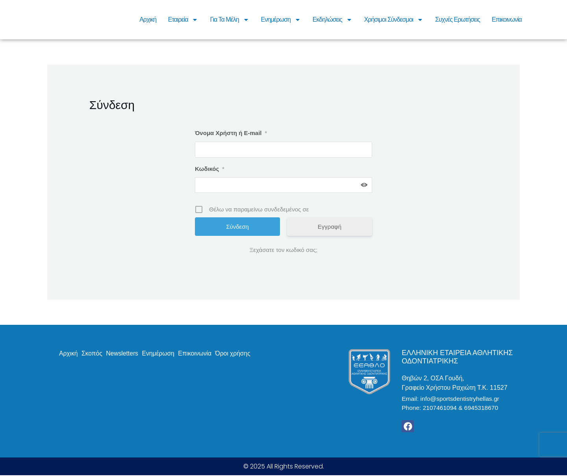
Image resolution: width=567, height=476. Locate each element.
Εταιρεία (183, 20)
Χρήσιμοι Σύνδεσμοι (393, 20)
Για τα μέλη (229, 20)
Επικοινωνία (507, 19)
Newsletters (124, 353)
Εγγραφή (329, 226)
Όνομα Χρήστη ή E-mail (231, 133)
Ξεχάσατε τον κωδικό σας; (284, 249)
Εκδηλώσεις (332, 20)
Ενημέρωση (281, 20)
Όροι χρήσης (237, 353)
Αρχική (147, 19)
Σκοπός (93, 353)
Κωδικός (209, 168)
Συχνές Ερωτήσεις (457, 19)
